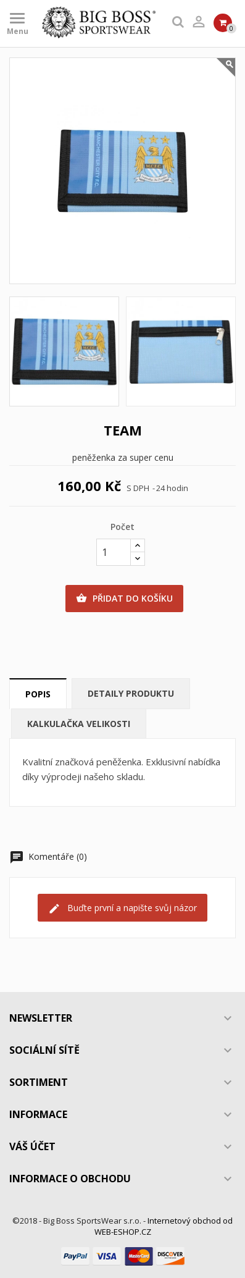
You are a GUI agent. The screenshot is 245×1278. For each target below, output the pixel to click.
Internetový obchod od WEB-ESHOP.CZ (163, 1226)
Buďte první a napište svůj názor (122, 908)
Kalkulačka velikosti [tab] (78, 723)
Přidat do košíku (124, 598)
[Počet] (113, 552)
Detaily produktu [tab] (131, 693)
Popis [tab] (38, 694)
